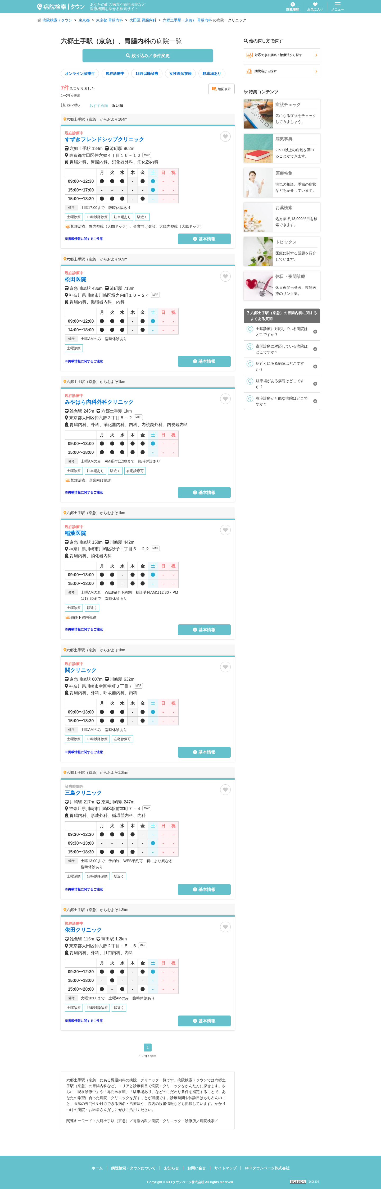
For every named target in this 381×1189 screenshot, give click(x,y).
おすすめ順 (98, 105)
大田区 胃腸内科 (142, 20)
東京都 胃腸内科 (109, 20)
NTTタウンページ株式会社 (267, 1168)
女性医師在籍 (180, 73)
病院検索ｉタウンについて (133, 1168)
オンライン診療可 (80, 73)
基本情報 (204, 239)
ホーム (97, 1168)
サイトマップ (225, 1168)
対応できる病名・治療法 (282, 55)
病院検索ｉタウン (57, 20)
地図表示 (221, 89)
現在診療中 (115, 73)
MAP (147, 154)
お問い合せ (196, 1168)
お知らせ (171, 1168)
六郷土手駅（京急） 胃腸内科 (187, 20)
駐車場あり (212, 73)
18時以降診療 (146, 73)
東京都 (84, 20)
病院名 (282, 71)
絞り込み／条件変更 (147, 55)
